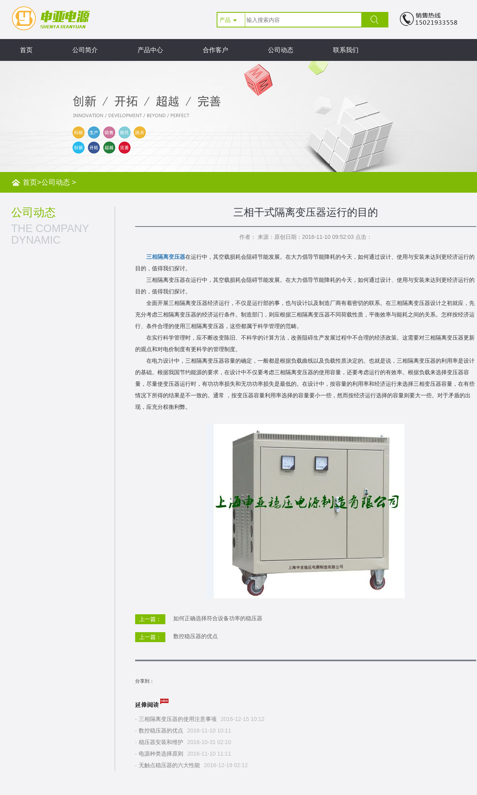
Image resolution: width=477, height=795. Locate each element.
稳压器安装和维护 (161, 742)
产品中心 (150, 50)
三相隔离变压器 (165, 257)
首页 (26, 50)
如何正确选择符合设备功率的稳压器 (217, 618)
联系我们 (346, 50)
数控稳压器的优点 (195, 636)
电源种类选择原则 (161, 753)
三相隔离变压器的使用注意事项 (178, 719)
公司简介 (85, 50)
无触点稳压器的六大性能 (169, 765)
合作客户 (215, 50)
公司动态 (280, 50)
